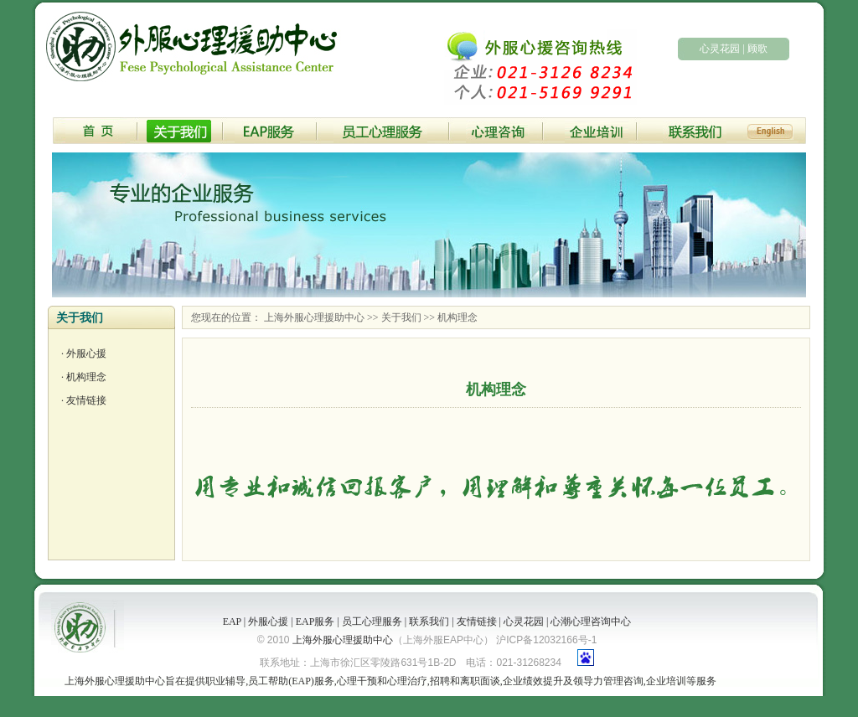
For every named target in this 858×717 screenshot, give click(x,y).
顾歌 (757, 48)
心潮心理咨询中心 (590, 621)
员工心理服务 (372, 621)
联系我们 (429, 621)
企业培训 (666, 681)
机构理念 (86, 377)
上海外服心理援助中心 (314, 317)
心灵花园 (720, 48)
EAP (232, 621)
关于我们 (401, 317)
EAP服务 (315, 621)
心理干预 (357, 681)
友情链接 (86, 400)
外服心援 (86, 353)
